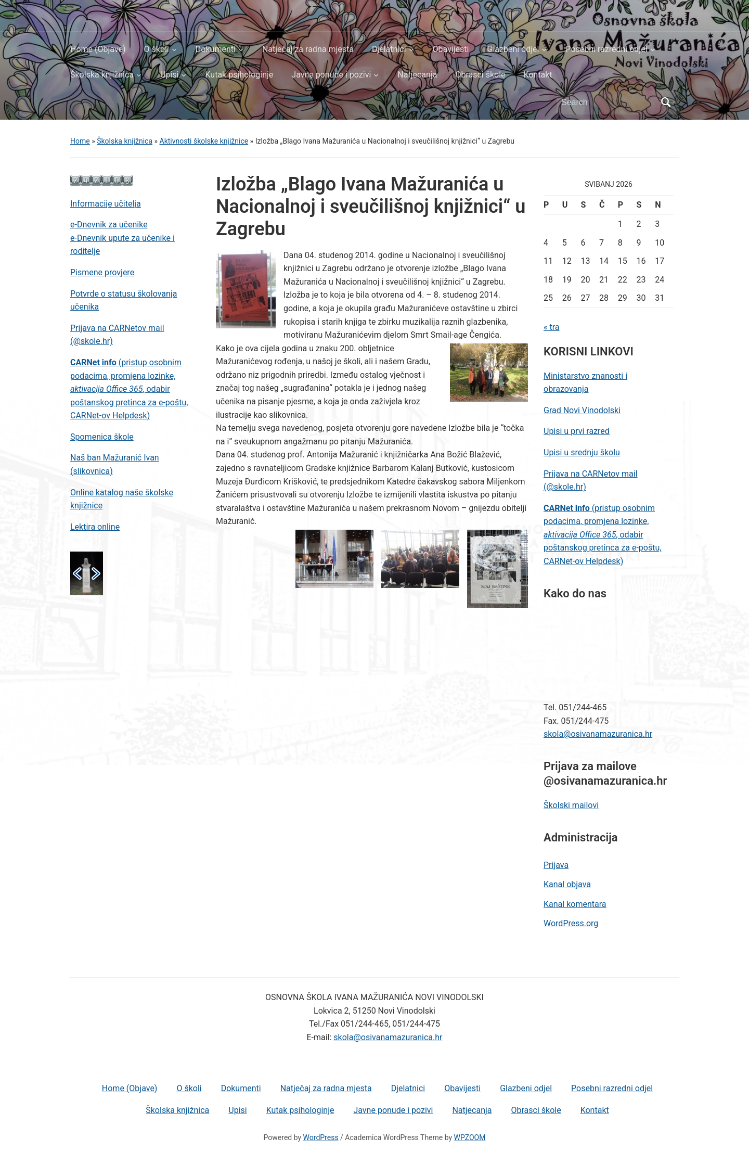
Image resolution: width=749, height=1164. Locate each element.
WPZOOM (470, 1137)
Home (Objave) (98, 49)
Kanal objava (567, 884)
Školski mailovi (571, 805)
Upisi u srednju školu (582, 452)
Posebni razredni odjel (606, 49)
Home (80, 141)
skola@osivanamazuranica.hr (598, 734)
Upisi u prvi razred (577, 431)
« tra (552, 327)
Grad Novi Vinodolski (582, 410)
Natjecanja (417, 75)
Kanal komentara (575, 904)
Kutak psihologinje (239, 75)
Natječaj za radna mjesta (308, 49)
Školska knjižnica (102, 75)
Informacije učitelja (105, 204)
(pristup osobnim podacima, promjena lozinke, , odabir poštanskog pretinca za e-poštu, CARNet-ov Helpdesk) (129, 388)
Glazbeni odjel (513, 49)
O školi (156, 49)
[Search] (608, 102)
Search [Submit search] (666, 102)
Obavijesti (451, 49)
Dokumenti (216, 49)
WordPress (321, 1137)
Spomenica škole (102, 437)
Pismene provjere (102, 272)
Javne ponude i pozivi (331, 75)
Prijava (556, 865)
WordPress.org (571, 923)
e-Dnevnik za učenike (109, 224)
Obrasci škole (480, 75)
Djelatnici (389, 49)
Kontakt (538, 75)
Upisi (169, 75)
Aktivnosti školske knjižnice (204, 141)
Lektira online (95, 527)
